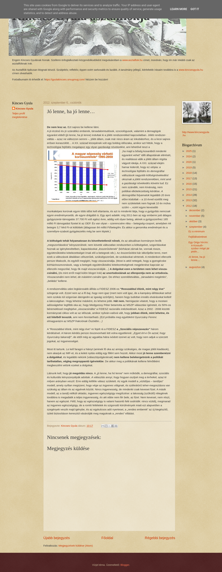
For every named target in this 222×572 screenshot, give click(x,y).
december (195, 210)
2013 (189, 200)
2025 (189, 151)
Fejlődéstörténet (198, 236)
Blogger (125, 565)
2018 (189, 172)
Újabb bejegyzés (56, 538)
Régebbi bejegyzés (160, 538)
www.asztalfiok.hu (132, 60)
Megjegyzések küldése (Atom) (76, 545)
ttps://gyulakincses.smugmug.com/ (65, 79)
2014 (189, 194)
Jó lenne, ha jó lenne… (197, 258)
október (193, 221)
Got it (194, 9)
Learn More (178, 9)
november (195, 215)
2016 (189, 183)
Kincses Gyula (24, 108)
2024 (189, 156)
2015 (189, 189)
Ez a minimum (197, 231)
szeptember (196, 226)
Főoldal (107, 538)
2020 (189, 162)
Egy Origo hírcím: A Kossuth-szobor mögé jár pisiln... (199, 247)
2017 (189, 178)
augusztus (195, 267)
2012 (189, 205)
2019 (189, 167)
